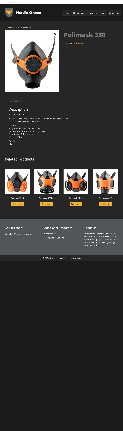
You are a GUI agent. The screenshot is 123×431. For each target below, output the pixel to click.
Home (66, 13)
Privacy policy (50, 233)
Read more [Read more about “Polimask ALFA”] (105, 204)
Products (93, 13)
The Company (79, 13)
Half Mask (15, 27)
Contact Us (114, 13)
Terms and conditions (54, 237)
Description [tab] (15, 101)
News (103, 13)
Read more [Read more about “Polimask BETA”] (76, 204)
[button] (55, 34)
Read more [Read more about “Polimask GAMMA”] (47, 204)
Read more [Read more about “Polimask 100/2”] (17, 204)
